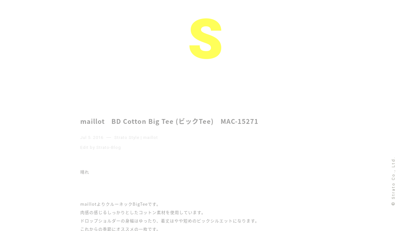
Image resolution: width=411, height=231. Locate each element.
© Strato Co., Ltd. (393, 180)
